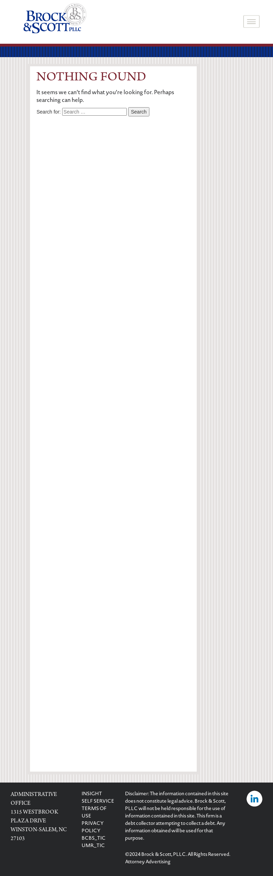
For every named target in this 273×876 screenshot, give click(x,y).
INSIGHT (92, 794)
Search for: (48, 112)
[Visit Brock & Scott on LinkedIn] (254, 799)
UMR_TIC (93, 846)
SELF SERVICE (98, 801)
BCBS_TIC (94, 838)
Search (139, 112)
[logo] (55, 19)
